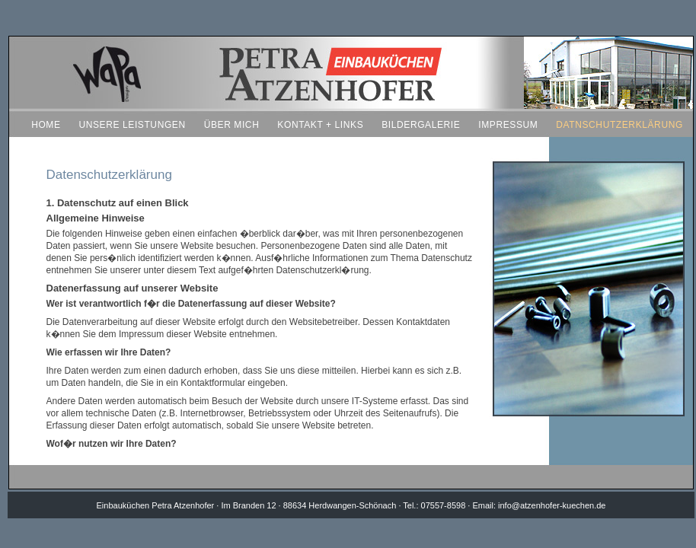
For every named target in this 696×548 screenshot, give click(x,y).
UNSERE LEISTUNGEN (131, 124)
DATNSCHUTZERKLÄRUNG (619, 124)
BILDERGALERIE (421, 124)
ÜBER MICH (232, 124)
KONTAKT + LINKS (320, 124)
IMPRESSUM (508, 124)
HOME (45, 124)
